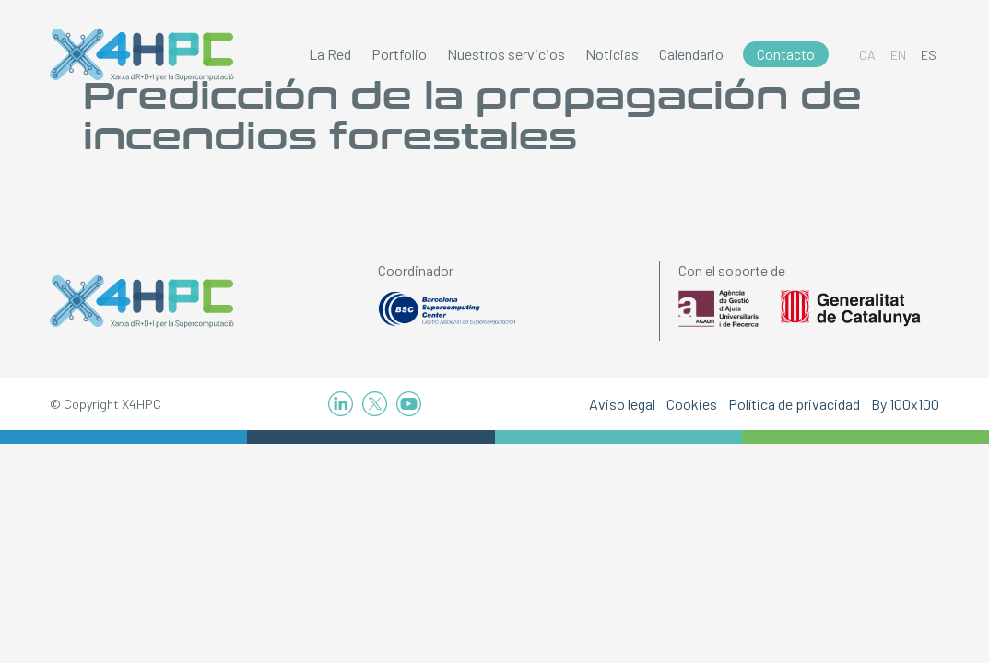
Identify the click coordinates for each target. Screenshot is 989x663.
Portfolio (399, 54)
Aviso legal (622, 404)
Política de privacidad (794, 404)
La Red (330, 54)
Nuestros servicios (506, 54)
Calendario (691, 54)
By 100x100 (905, 404)
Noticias (612, 54)
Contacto (786, 54)
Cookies (691, 404)
